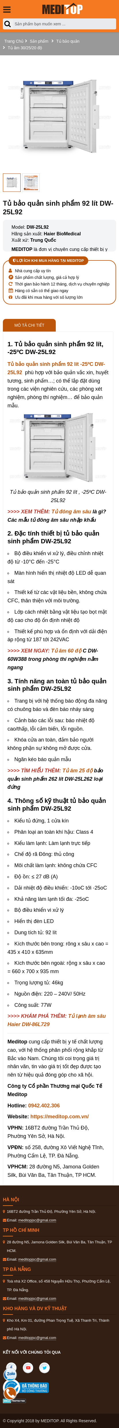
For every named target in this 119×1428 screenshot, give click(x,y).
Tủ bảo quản (67, 41)
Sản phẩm (39, 41)
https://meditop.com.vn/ (59, 1116)
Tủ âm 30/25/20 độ (25, 48)
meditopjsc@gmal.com (37, 1220)
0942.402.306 (44, 1106)
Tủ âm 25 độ (77, 770)
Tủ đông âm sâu (71, 512)
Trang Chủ (14, 41)
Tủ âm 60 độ (66, 651)
